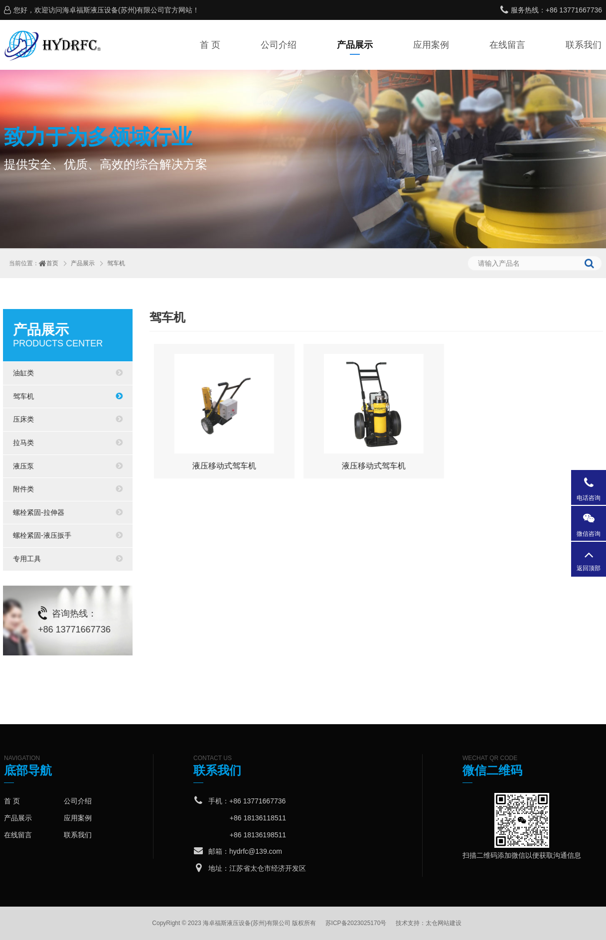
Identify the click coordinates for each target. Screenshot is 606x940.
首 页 (210, 45)
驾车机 (116, 262)
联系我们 (584, 45)
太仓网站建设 (443, 923)
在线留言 (507, 45)
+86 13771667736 (574, 10)
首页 (48, 262)
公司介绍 (279, 45)
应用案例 (431, 45)
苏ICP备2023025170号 (356, 923)
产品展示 (355, 45)
